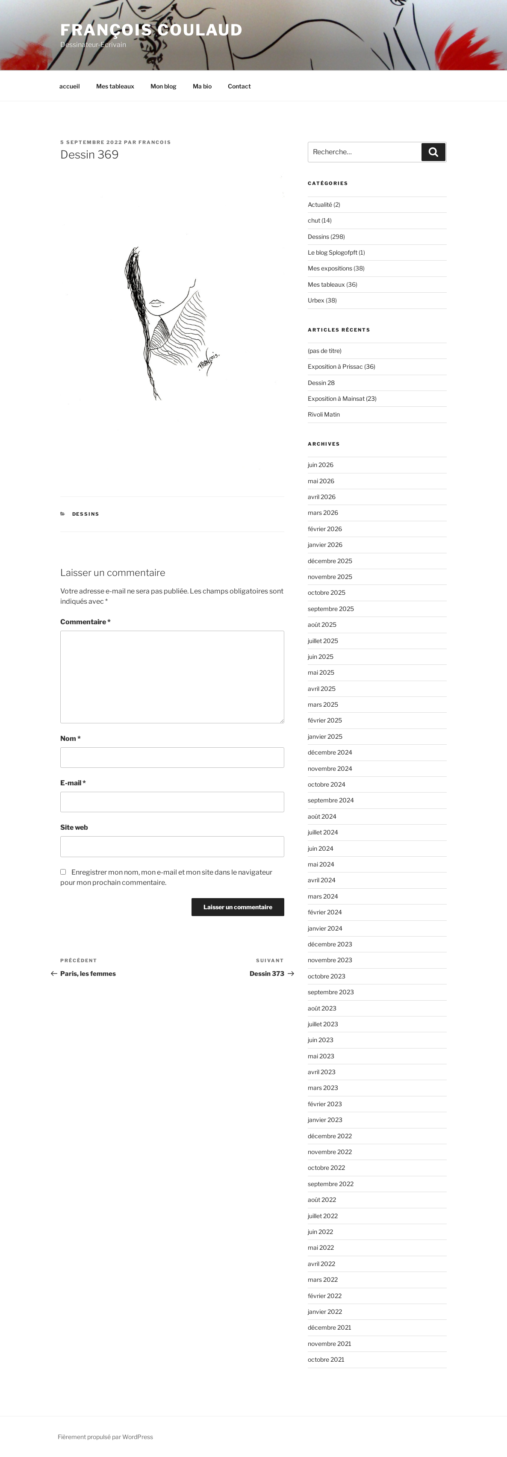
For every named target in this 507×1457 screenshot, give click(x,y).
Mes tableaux (115, 86)
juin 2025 (320, 656)
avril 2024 (322, 880)
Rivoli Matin (324, 414)
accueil (69, 86)
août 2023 (322, 1008)
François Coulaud (151, 30)
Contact (239, 86)
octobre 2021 (326, 1359)
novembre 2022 (330, 1151)
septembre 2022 (331, 1183)
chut (314, 220)
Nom (70, 738)
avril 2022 (321, 1263)
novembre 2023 (330, 960)
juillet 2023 (323, 1024)
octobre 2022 (326, 1167)
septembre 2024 (331, 800)
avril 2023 (322, 1071)
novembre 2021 (329, 1343)
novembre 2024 (330, 768)
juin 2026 (320, 464)
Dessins (86, 514)
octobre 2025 (326, 592)
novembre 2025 (330, 576)
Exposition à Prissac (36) (341, 366)
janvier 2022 (325, 1311)
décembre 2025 (330, 560)
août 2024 (322, 816)
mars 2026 (323, 512)
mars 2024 (323, 896)
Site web (74, 827)
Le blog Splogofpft (332, 252)
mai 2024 (321, 864)
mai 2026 (321, 481)
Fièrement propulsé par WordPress (105, 1436)
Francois (155, 142)
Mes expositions (330, 268)
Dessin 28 (321, 382)
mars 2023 (323, 1087)
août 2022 (322, 1199)
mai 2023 (321, 1056)
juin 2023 (320, 1039)
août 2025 (322, 624)
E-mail (73, 783)
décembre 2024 (330, 752)
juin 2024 (320, 848)
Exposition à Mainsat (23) (342, 398)
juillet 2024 (323, 832)
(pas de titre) (325, 350)
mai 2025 (321, 672)
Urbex (316, 300)
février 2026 (325, 528)
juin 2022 (320, 1231)
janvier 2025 (325, 736)
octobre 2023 (326, 976)
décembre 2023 (330, 944)
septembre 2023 (331, 992)
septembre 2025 (331, 608)
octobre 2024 (326, 784)
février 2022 (325, 1295)
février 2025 (325, 720)
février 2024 (325, 912)
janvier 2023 (325, 1119)
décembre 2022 (330, 1136)
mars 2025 (323, 704)
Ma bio (202, 86)
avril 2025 (322, 688)
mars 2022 (323, 1279)
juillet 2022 (323, 1215)
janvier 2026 (325, 544)
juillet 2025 (323, 640)
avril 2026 (322, 496)
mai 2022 (321, 1247)
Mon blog (163, 86)
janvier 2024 (325, 928)
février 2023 (325, 1103)
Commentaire (85, 622)
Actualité (320, 204)
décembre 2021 (329, 1327)
